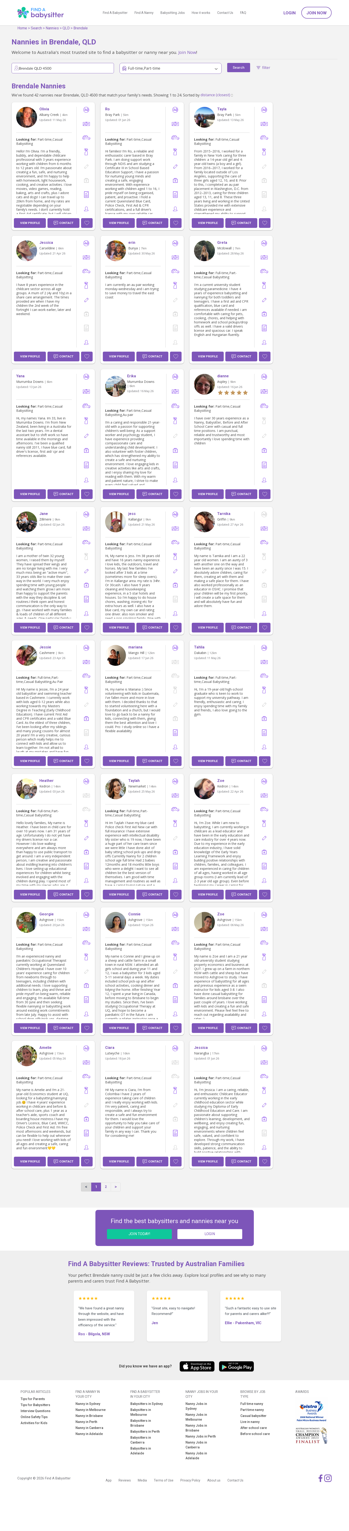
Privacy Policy (190, 1480)
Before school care (255, 1434)
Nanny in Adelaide (89, 1434)
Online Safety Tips (34, 1417)
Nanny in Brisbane (89, 1416)
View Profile (30, 223)
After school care (253, 1428)
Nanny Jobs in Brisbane (196, 1428)
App (109, 1480)
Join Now (316, 12)
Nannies (52, 28)
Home (22, 28)
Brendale (80, 28)
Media (142, 1480)
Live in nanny (250, 1422)
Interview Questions (35, 1411)
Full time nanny (251, 1404)
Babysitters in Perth (145, 1431)
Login (289, 12)
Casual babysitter (253, 1416)
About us (213, 1480)
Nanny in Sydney (87, 1404)
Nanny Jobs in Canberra (196, 1445)
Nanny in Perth (86, 1422)
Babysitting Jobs (172, 13)
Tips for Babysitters (35, 1405)
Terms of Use (163, 1480)
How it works (201, 13)
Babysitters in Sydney (146, 1404)
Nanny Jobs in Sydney (196, 1406)
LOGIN (209, 1234)
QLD (66, 28)
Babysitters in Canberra (140, 1440)
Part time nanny (252, 1410)
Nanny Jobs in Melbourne (196, 1417)
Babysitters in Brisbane (140, 1423)
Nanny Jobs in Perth (201, 1436)
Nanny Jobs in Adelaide (196, 1455)
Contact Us (225, 13)
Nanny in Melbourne (90, 1410)
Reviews (125, 1480)
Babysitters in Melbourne (140, 1412)
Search (36, 28)
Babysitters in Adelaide (140, 1451)
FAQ (243, 13)
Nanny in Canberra (89, 1428)
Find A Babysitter (115, 13)
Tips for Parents (33, 1399)
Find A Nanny (144, 13)
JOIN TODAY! (139, 1234)
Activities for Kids (34, 1423)
